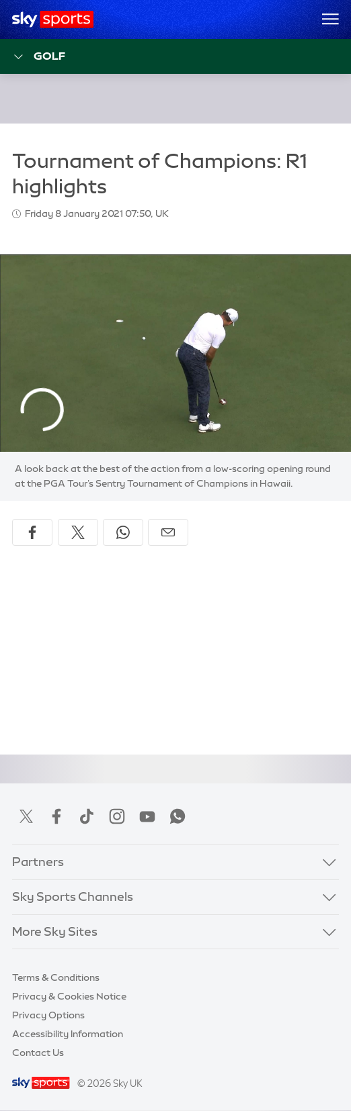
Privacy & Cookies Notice (69, 996)
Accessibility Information (67, 1033)
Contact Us (38, 1052)
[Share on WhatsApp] (123, 532)
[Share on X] (78, 532)
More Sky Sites (55, 932)
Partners (38, 862)
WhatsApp (177, 816)
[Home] (52, 19)
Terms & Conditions (56, 977)
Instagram (117, 816)
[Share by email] (168, 532)
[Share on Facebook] (32, 532)
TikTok (86, 816)
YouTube (147, 816)
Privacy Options (48, 1015)
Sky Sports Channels (72, 897)
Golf (38, 56)
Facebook (56, 816)
